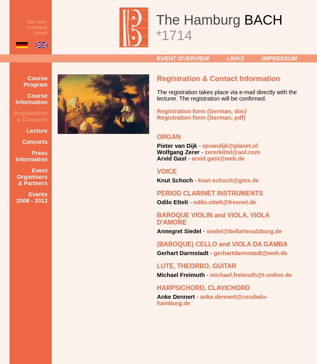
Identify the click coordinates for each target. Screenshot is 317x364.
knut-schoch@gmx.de (228, 180)
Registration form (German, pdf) (201, 117)
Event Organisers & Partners (32, 176)
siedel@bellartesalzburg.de (244, 231)
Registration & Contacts (31, 116)
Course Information (32, 99)
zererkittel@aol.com (232, 152)
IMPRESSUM (279, 58)
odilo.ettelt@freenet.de (224, 202)
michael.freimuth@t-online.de (251, 275)
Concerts (35, 142)
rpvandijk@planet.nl (230, 146)
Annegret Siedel (37, 30)
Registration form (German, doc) (202, 111)
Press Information (32, 156)
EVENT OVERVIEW (183, 58)
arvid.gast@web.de (218, 158)
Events (31, 197)
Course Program (35, 81)
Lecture (37, 131)
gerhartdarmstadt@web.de (250, 253)
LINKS (235, 58)
